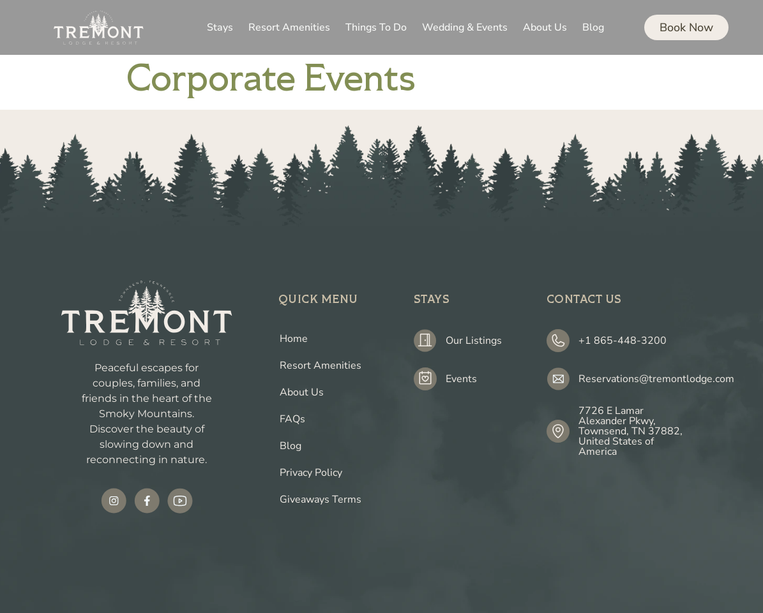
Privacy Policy (311, 473)
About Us (302, 392)
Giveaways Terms (320, 499)
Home (294, 339)
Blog (290, 446)
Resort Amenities (320, 365)
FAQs (292, 419)
